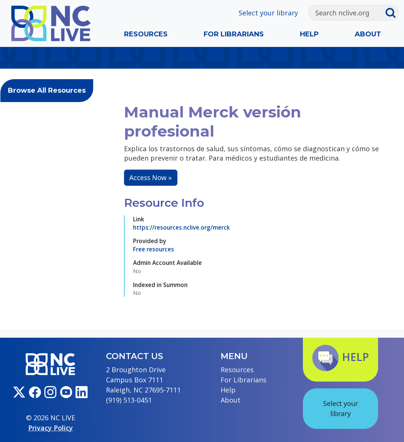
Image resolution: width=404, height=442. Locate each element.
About (368, 34)
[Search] (347, 13)
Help (309, 34)
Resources (146, 34)
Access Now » (150, 177)
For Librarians (234, 34)
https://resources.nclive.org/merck (181, 227)
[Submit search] (392, 13)
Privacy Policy (50, 427)
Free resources (153, 249)
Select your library (268, 12)
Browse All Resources (47, 90)
